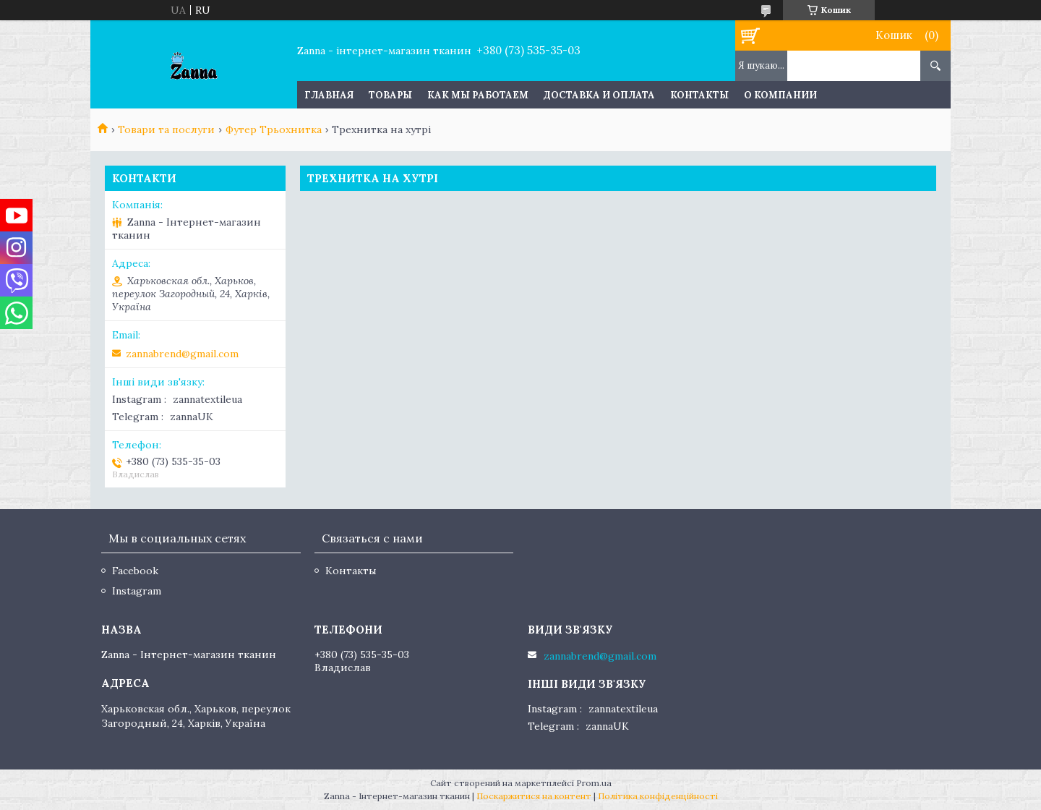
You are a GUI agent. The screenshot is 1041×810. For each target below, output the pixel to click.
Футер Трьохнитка (274, 129)
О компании (780, 95)
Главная (329, 95)
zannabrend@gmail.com (182, 353)
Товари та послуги (166, 129)
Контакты (699, 95)
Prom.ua (594, 782)
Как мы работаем (477, 95)
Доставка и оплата (599, 95)
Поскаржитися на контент (533, 795)
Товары (390, 95)
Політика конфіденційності (658, 795)
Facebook (135, 570)
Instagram (136, 590)
